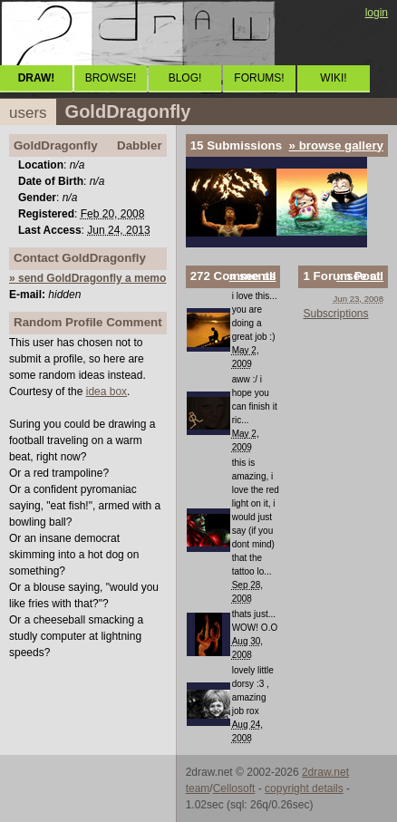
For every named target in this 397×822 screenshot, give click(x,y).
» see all (252, 276)
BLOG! (185, 78)
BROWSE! (111, 78)
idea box (106, 391)
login (376, 12)
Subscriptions (335, 313)
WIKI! (333, 78)
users (28, 112)
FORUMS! (259, 78)
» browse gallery (336, 145)
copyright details (304, 788)
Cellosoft (234, 788)
